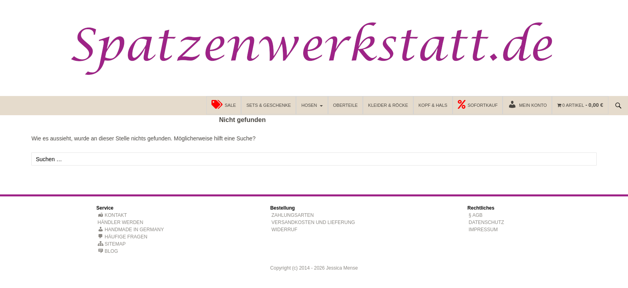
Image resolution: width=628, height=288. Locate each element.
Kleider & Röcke (388, 105)
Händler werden (120, 222)
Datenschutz (486, 222)
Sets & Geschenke (268, 105)
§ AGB (476, 215)
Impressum (483, 229)
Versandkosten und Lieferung (313, 222)
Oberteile (345, 105)
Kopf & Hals (433, 105)
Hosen (309, 105)
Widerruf (285, 229)
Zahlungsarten (293, 215)
